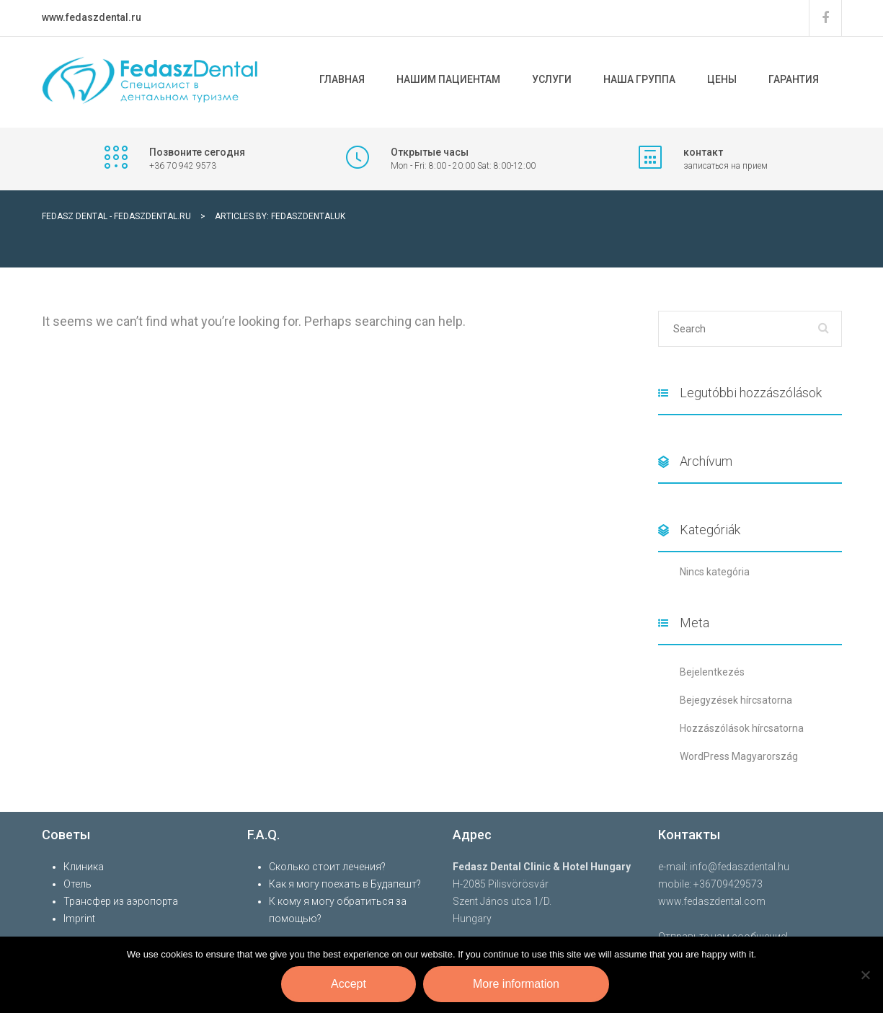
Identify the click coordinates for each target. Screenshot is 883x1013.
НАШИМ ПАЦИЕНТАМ (448, 79)
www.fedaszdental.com (712, 901)
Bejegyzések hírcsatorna (736, 700)
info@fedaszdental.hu (739, 866)
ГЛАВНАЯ (342, 79)
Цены (722, 79)
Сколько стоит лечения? (327, 866)
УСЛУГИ (552, 79)
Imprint (79, 918)
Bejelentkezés (712, 672)
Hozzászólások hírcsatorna (742, 728)
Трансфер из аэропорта (120, 901)
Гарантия (793, 79)
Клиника (83, 866)
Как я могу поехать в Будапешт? (345, 884)
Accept (348, 984)
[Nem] (865, 975)
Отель (77, 884)
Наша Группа (639, 79)
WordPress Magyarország (739, 756)
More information (516, 984)
